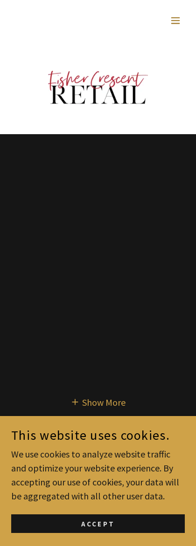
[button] (175, 20)
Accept (98, 523)
